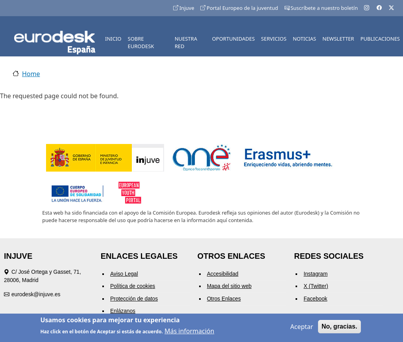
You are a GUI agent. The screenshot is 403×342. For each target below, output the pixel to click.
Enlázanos (122, 311)
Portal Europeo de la (239, 7)
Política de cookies (132, 286)
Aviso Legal (124, 274)
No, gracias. (339, 327)
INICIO (113, 38)
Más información (189, 332)
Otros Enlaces (224, 299)
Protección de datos (134, 299)
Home (31, 73)
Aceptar (301, 327)
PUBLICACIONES (380, 38)
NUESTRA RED (186, 42)
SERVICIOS (274, 38)
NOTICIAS (304, 38)
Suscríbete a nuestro (321, 7)
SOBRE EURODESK (141, 42)
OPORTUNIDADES (233, 38)
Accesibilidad (222, 274)
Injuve (183, 7)
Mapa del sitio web (229, 286)
